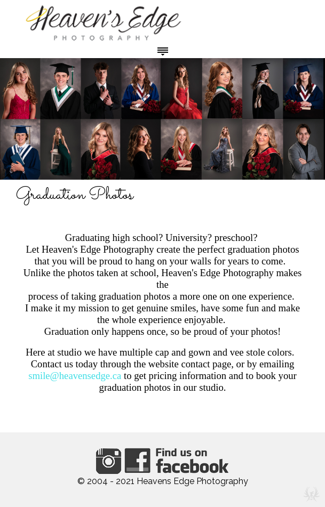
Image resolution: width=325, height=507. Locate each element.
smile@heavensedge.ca (74, 375)
